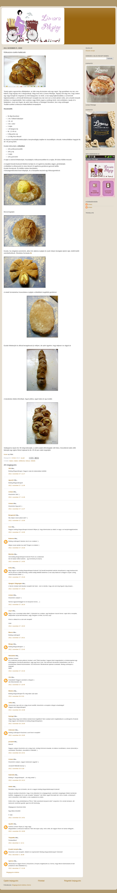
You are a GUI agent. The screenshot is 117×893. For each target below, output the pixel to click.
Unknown (11, 730)
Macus (10, 632)
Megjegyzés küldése (12, 872)
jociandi (11, 741)
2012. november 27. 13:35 (16, 532)
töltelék (33, 461)
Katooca (11, 538)
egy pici (11, 480)
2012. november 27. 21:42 (16, 649)
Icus (9, 527)
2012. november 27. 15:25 (16, 589)
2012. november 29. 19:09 (16, 831)
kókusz (28, 461)
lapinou (10, 861)
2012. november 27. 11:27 (16, 509)
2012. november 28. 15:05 (16, 735)
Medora (10, 691)
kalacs (11, 461)
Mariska (11, 554)
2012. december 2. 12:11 (16, 843)
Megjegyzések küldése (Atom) (21, 885)
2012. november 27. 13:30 (16, 520)
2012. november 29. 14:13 (16, 780)
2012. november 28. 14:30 (16, 723)
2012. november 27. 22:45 (16, 684)
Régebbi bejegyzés (72, 881)
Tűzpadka (11, 837)
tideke (10, 786)
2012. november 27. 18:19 (16, 604)
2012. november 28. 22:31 (16, 753)
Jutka (10, 702)
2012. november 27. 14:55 (16, 561)
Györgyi (11, 716)
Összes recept (90, 50)
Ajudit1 (10, 824)
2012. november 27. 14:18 (16, 548)
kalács (16, 461)
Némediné (11, 655)
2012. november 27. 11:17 (16, 474)
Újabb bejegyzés (11, 881)
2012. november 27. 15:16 (16, 577)
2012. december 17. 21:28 (16, 868)
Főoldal (41, 881)
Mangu (10, 644)
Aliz (9, 677)
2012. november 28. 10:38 (16, 710)
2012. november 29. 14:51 (16, 817)
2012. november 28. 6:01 (16, 696)
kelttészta (22, 461)
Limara (10, 492)
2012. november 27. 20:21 (16, 637)
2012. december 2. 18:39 (16, 854)
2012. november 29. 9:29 (16, 768)
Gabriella (11, 775)
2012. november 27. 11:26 (16, 485)
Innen (6, 454)
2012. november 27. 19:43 (16, 626)
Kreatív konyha (13, 849)
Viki (9, 468)
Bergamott (12, 515)
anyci (10, 611)
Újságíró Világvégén (15, 583)
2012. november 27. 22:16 (16, 671)
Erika (10, 568)
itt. (31, 253)
